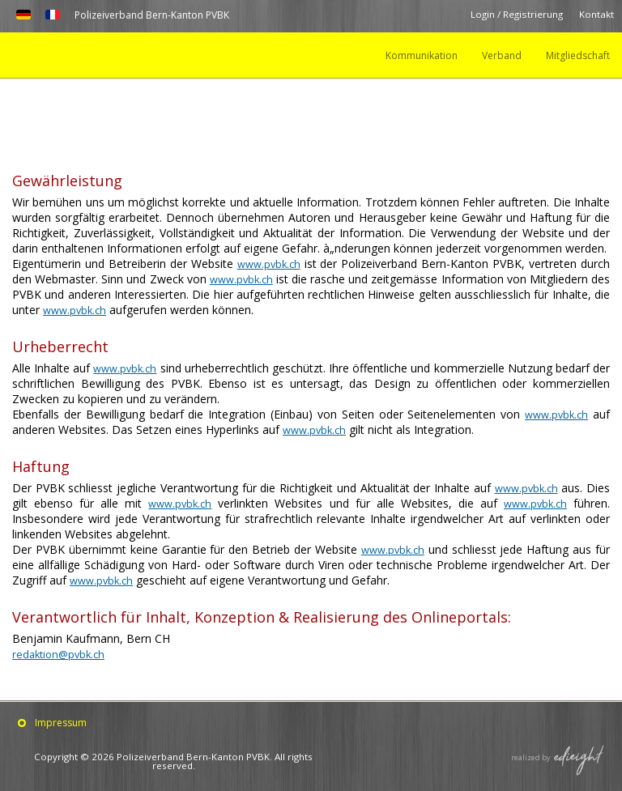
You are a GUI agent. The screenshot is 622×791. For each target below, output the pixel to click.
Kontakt (596, 15)
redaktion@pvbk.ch (61, 653)
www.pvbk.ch (269, 263)
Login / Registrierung (516, 15)
